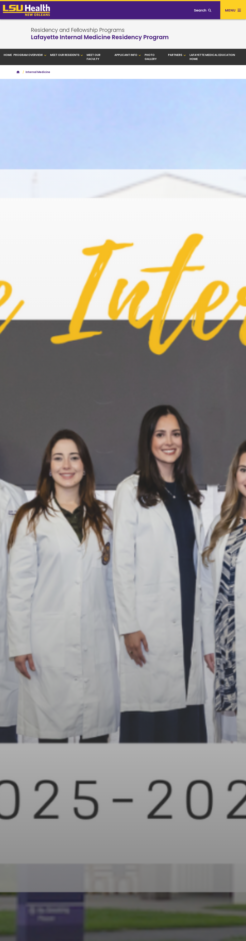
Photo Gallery (151, 57)
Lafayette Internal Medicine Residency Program (100, 37)
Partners (177, 55)
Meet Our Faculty (93, 57)
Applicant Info (127, 55)
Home (8, 55)
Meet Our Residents (66, 55)
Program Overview (29, 55)
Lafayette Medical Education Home (212, 57)
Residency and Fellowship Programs (78, 30)
